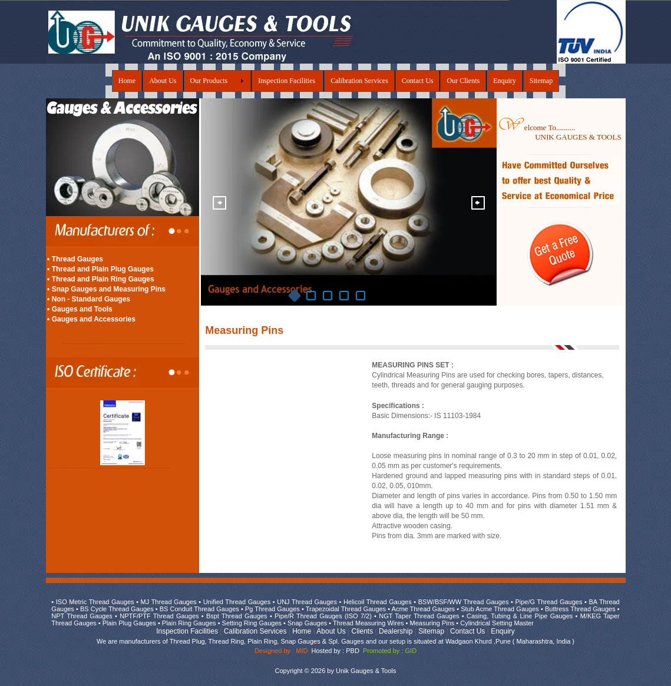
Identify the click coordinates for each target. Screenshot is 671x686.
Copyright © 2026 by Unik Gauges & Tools (335, 670)
